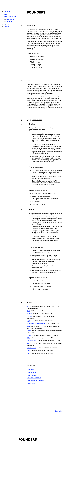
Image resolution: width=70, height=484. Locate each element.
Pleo (28, 353)
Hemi (29, 331)
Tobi (28, 311)
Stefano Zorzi (31, 372)
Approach (7, 12)
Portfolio (6, 24)
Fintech (9, 22)
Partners (6, 27)
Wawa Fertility (32, 341)
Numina (30, 316)
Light (28, 321)
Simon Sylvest (31, 383)
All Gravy (30, 343)
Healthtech (10, 19)
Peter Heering (31, 375)
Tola (28, 326)
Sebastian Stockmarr (34, 378)
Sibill (28, 338)
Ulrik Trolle (30, 370)
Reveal (29, 314)
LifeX (28, 350)
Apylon (29, 306)
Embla (29, 335)
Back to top (58, 411)
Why (5, 14)
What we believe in (10, 17)
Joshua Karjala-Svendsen (35, 380)
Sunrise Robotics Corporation (36, 323)
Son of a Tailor (31, 348)
